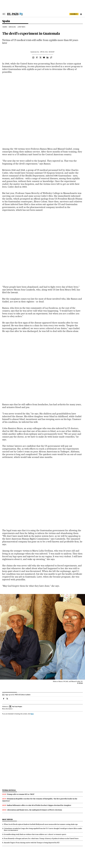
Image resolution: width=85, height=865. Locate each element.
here (32, 714)
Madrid (5, 27)
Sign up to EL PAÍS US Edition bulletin (17, 695)
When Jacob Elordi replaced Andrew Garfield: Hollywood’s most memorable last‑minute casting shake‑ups (41, 824)
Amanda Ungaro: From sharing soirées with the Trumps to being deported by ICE (32, 842)
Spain (6, 21)
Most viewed (7, 819)
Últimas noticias (9, 790)
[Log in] (81, 14)
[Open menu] (4, 14)
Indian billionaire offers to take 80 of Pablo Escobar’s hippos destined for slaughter (39, 805)
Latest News (21, 27)
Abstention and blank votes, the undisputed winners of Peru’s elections (34, 810)
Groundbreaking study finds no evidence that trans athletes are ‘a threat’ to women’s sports (35, 834)
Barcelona (12, 27)
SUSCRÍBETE (74, 14)
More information (7, 709)
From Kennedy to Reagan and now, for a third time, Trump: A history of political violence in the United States (41, 838)
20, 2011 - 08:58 (47, 52)
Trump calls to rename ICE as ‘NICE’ (21, 794)
